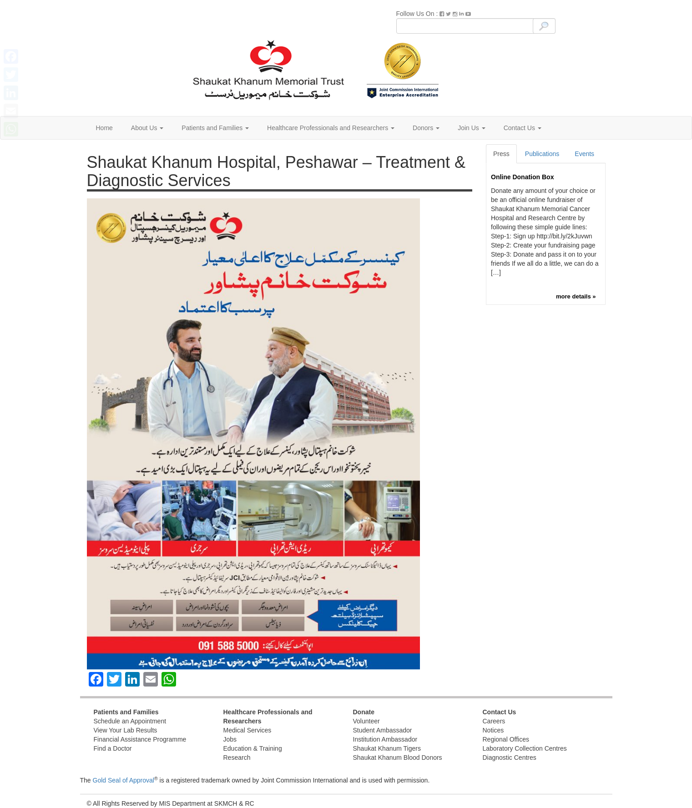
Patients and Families (215, 127)
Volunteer (366, 721)
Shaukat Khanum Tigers (387, 748)
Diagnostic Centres (509, 757)
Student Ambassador (382, 730)
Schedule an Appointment (130, 721)
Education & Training (252, 748)
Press (501, 153)
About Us (147, 127)
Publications (542, 153)
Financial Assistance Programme (140, 739)
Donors (426, 127)
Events (584, 153)
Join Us (471, 127)
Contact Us (522, 127)
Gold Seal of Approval (123, 780)
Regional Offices (506, 739)
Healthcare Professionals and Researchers (330, 127)
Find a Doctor (113, 748)
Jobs (230, 739)
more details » (576, 296)
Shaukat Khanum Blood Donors (397, 757)
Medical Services (247, 730)
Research (237, 757)
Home (104, 127)
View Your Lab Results (125, 730)
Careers (494, 721)
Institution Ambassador (385, 739)
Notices (493, 730)
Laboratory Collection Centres (525, 748)
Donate (363, 712)
